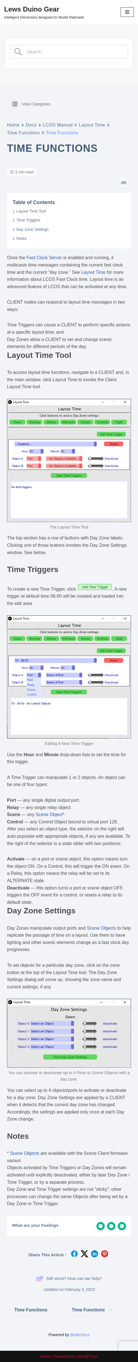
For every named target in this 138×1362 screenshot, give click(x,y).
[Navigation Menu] (127, 12)
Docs (31, 125)
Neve (45, 1356)
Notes (21, 238)
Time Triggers (28, 220)
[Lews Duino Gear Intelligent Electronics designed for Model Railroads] (44, 12)
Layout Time (92, 125)
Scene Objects (101, 928)
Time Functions (23, 132)
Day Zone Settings (32, 229)
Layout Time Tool (31, 211)
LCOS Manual (58, 125)
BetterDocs (79, 1334)
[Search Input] (74, 52)
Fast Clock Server (44, 257)
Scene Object (49, 814)
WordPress (87, 1356)
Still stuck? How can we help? (69, 1278)
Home (13, 125)
